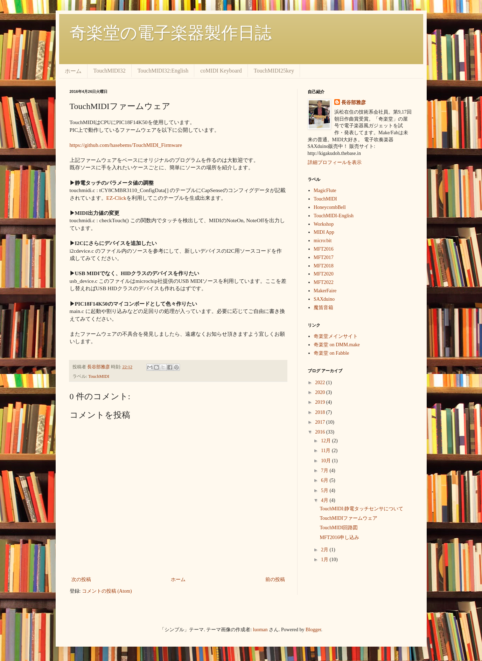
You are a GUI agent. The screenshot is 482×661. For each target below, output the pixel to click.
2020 (320, 392)
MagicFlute (325, 190)
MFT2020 (324, 274)
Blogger (313, 629)
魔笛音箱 (323, 307)
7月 (325, 470)
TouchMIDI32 (109, 71)
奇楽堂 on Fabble (331, 353)
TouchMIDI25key (274, 71)
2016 (320, 432)
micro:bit (322, 240)
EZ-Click (116, 198)
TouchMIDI (98, 376)
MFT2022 (324, 282)
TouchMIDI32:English (163, 71)
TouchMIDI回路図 (339, 527)
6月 (325, 480)
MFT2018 (324, 265)
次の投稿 (81, 579)
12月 (326, 440)
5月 (325, 490)
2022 (320, 382)
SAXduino (324, 299)
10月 (326, 460)
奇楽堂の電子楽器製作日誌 (171, 32)
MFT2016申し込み (339, 537)
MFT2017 (324, 257)
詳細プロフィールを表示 (335, 162)
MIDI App (324, 232)
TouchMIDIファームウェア (348, 518)
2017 (320, 422)
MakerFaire (325, 290)
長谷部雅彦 (353, 102)
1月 (325, 559)
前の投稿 (275, 579)
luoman (260, 629)
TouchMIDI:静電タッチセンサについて (361, 508)
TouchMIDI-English (334, 215)
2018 (320, 412)
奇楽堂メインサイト (336, 336)
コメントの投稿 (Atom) (107, 591)
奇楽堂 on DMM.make (337, 344)
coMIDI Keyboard (221, 71)
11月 (326, 450)
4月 (325, 500)
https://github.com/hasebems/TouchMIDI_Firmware (126, 145)
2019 (320, 402)
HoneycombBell (330, 207)
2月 (325, 549)
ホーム (73, 71)
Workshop (324, 224)
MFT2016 (324, 249)
